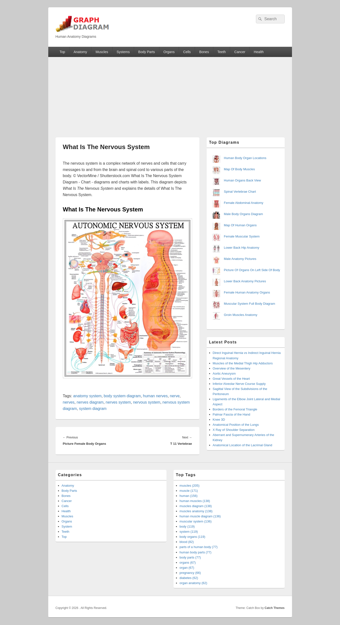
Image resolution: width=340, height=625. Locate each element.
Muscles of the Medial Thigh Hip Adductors (243, 363)
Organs (169, 52)
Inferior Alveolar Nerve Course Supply (239, 384)
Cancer (239, 52)
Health (258, 52)
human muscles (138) (195, 501)
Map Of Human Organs (240, 225)
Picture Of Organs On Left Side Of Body (252, 270)
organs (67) (188, 562)
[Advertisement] (170, 93)
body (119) (187, 526)
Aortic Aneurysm (224, 373)
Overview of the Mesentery (232, 368)
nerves (69, 402)
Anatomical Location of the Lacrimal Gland (242, 445)
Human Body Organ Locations (245, 158)
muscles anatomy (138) (196, 511)
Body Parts (146, 52)
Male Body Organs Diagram (243, 214)
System (67, 526)
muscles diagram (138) (196, 506)
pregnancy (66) (190, 573)
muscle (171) (189, 490)
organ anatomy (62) (193, 583)
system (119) (189, 531)
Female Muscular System (242, 236)
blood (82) (187, 542)
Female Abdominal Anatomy (243, 203)
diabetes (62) (189, 578)
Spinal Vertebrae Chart (240, 191)
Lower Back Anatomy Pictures (245, 281)
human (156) (189, 496)
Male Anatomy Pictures (240, 259)
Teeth (221, 52)
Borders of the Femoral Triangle (235, 409)
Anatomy (80, 52)
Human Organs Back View (242, 180)
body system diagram (122, 396)
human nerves (155, 396)
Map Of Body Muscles (239, 169)
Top (62, 52)
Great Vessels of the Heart (231, 378)
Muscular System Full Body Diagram (249, 303)
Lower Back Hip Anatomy (241, 247)
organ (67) (187, 567)
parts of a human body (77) (199, 547)
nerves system (118, 402)
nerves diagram (90, 402)
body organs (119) (192, 537)
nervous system (146, 402)
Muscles (102, 52)
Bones (204, 52)
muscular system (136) (196, 521)
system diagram (93, 409)
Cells (187, 52)
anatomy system (87, 396)
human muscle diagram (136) (200, 516)
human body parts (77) (196, 552)
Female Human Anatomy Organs (247, 292)
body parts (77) (190, 557)
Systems (123, 52)
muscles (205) (190, 485)
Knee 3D (219, 419)
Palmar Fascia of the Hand (231, 414)
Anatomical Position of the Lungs (236, 424)
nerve (175, 396)
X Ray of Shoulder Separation (234, 430)
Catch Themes (274, 608)
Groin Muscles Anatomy (240, 315)
